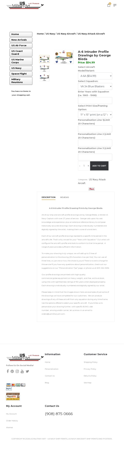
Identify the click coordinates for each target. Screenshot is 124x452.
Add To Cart (89, 176)
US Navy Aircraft (66, 33)
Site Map (87, 392)
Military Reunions (17, 81)
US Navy (16, 68)
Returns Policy (90, 385)
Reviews (64, 207)
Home (15, 34)
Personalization (52, 378)
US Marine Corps (17, 61)
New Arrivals (19, 39)
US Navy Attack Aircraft (91, 33)
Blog (47, 392)
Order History (12, 430)
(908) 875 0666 (59, 423)
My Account (11, 423)
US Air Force (18, 45)
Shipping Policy (91, 371)
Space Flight (19, 73)
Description (48, 207)
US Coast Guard (17, 52)
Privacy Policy (90, 378)
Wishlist (9, 436)
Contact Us (50, 385)
